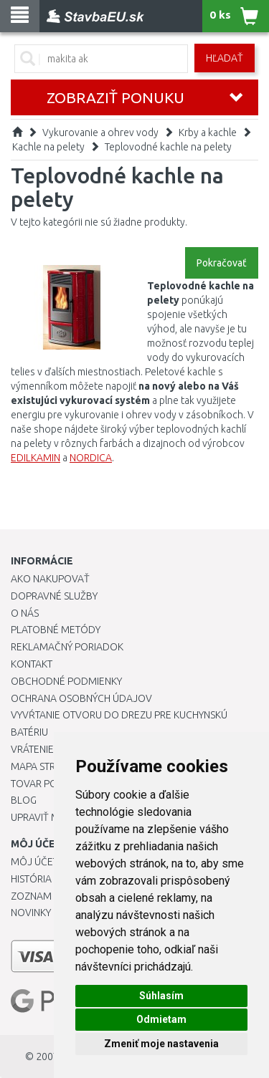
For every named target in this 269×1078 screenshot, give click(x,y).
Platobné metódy (55, 629)
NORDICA (91, 457)
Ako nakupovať (50, 578)
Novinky (31, 912)
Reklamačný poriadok (67, 647)
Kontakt (31, 664)
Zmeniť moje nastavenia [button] (161, 1043)
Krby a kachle (208, 132)
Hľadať (224, 58)
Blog (24, 800)
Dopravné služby (54, 596)
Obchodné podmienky (66, 681)
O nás (25, 613)
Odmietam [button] (161, 1019)
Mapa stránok (46, 766)
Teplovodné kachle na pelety (168, 147)
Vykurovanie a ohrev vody (100, 132)
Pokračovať (222, 263)
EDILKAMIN (35, 457)
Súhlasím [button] (161, 995)
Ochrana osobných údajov (81, 698)
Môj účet (34, 861)
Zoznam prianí (46, 896)
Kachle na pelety (48, 147)
